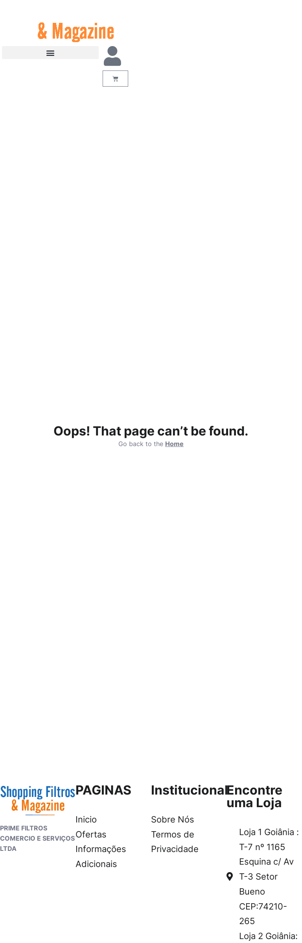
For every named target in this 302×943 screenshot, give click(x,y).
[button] (50, 52)
